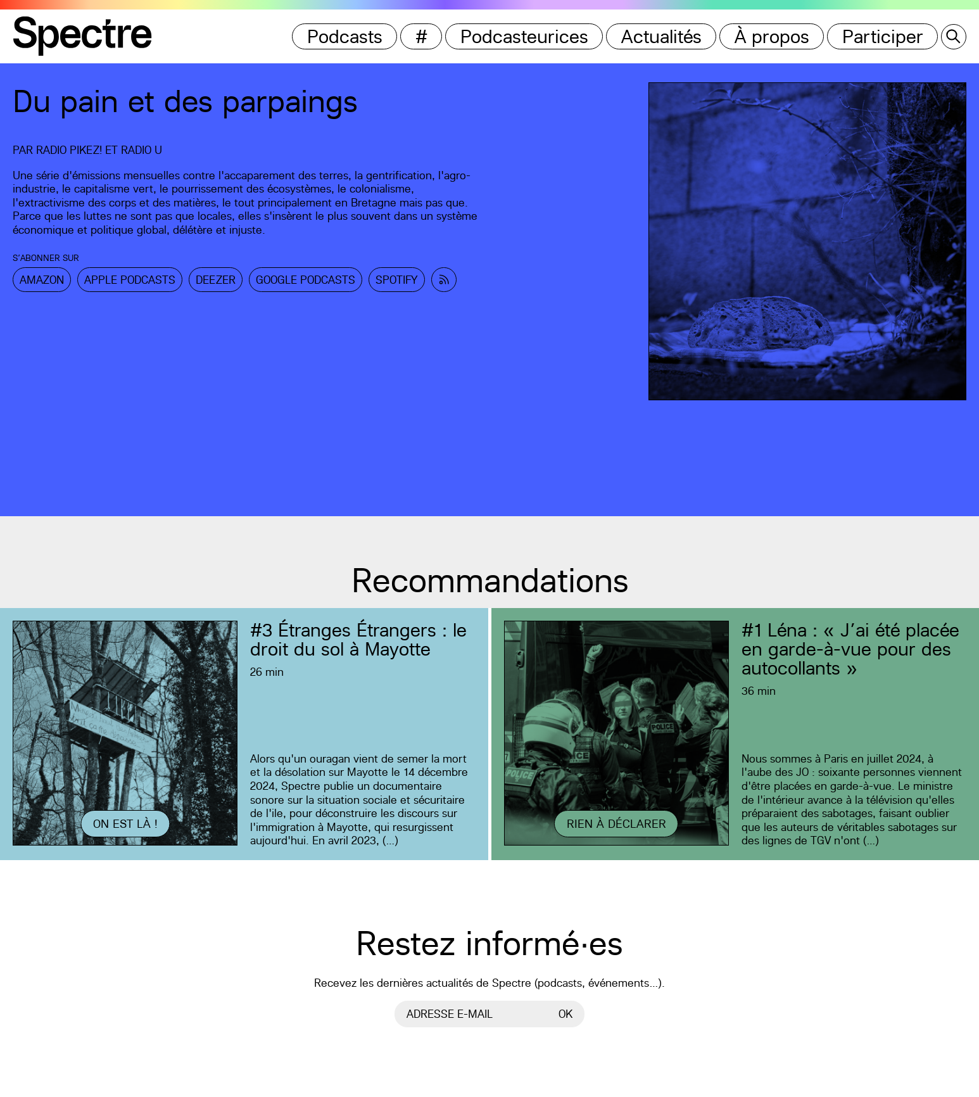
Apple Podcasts (129, 279)
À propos (772, 36)
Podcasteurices (524, 36)
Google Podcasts (305, 279)
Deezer (216, 279)
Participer (882, 36)
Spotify (397, 279)
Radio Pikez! (69, 149)
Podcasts (344, 36)
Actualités (661, 36)
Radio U (141, 149)
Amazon (42, 279)
